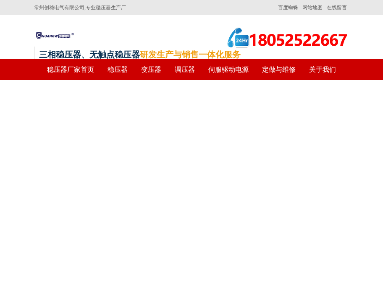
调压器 (185, 69)
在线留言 (337, 7)
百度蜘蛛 (288, 7)
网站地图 (312, 7)
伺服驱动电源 (228, 69)
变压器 (151, 69)
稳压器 (118, 69)
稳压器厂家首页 (70, 69)
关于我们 (322, 69)
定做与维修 (279, 69)
